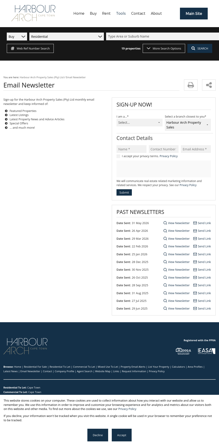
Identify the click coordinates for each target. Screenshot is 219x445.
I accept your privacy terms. (150, 156)
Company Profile (64, 371)
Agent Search (85, 371)
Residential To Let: (15, 387)
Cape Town (33, 387)
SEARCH (199, 48)
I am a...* (122, 116)
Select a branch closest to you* (185, 116)
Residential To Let (59, 366)
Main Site (194, 14)
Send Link (204, 223)
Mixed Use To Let (108, 366)
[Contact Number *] (164, 149)
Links (116, 371)
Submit (124, 192)
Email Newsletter (30, 371)
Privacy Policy (169, 156)
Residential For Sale (35, 366)
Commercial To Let (84, 366)
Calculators (178, 366)
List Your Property (158, 366)
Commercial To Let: (15, 392)
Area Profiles (195, 366)
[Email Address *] (196, 149)
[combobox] (163, 36)
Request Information (134, 371)
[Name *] (131, 149)
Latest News (10, 371)
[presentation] (163, 169)
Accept (121, 435)
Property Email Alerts (133, 366)
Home (17, 366)
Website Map (102, 371)
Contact (47, 371)
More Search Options (164, 48)
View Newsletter (179, 223)
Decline (98, 435)
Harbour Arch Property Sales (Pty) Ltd (42, 77)
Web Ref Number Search (30, 48)
